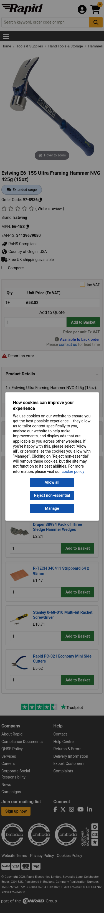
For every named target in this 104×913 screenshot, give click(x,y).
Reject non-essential (52, 495)
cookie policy (73, 471)
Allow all (52, 482)
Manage (52, 508)
